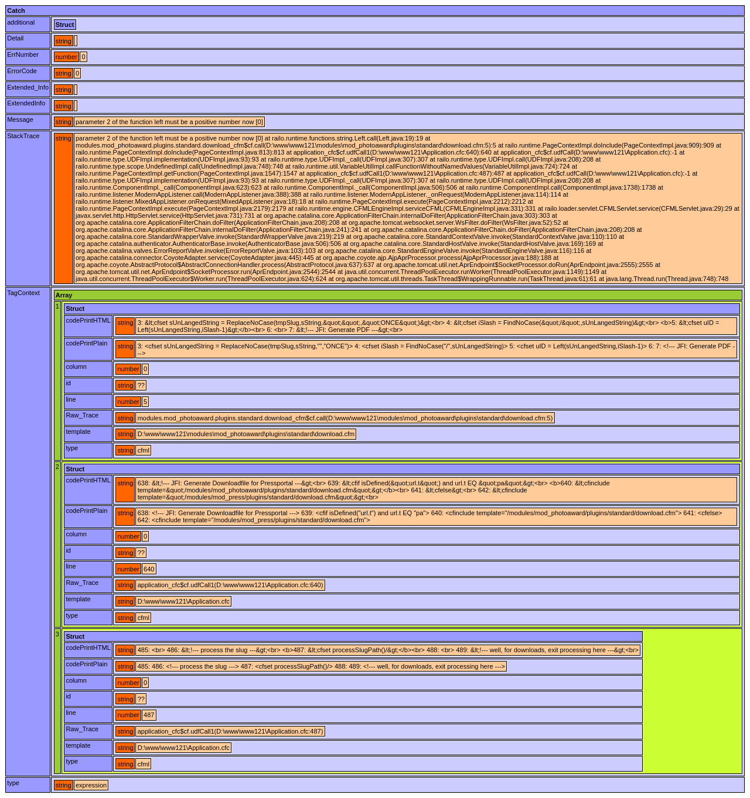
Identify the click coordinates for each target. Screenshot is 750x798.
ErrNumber (23, 54)
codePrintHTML (88, 320)
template (78, 431)
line (71, 399)
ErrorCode (22, 70)
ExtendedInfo (26, 103)
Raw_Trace (82, 415)
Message (20, 119)
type (72, 447)
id (68, 382)
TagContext (23, 292)
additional (21, 22)
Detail (15, 38)
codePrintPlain (86, 343)
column (76, 366)
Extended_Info (28, 87)
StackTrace (23, 135)
